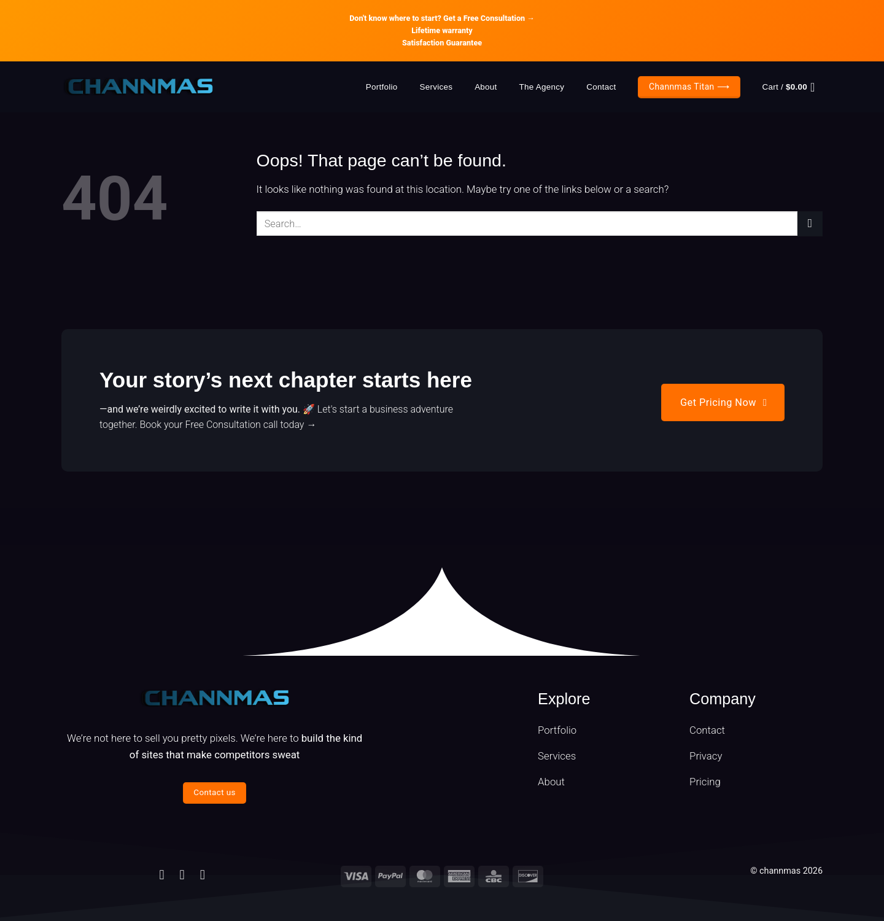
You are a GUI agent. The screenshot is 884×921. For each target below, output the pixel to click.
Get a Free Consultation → (489, 18)
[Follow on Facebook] (161, 874)
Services (435, 86)
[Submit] (810, 223)
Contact (601, 86)
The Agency (542, 86)
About (486, 86)
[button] (792, 87)
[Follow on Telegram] (202, 874)
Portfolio (382, 86)
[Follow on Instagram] (182, 874)
